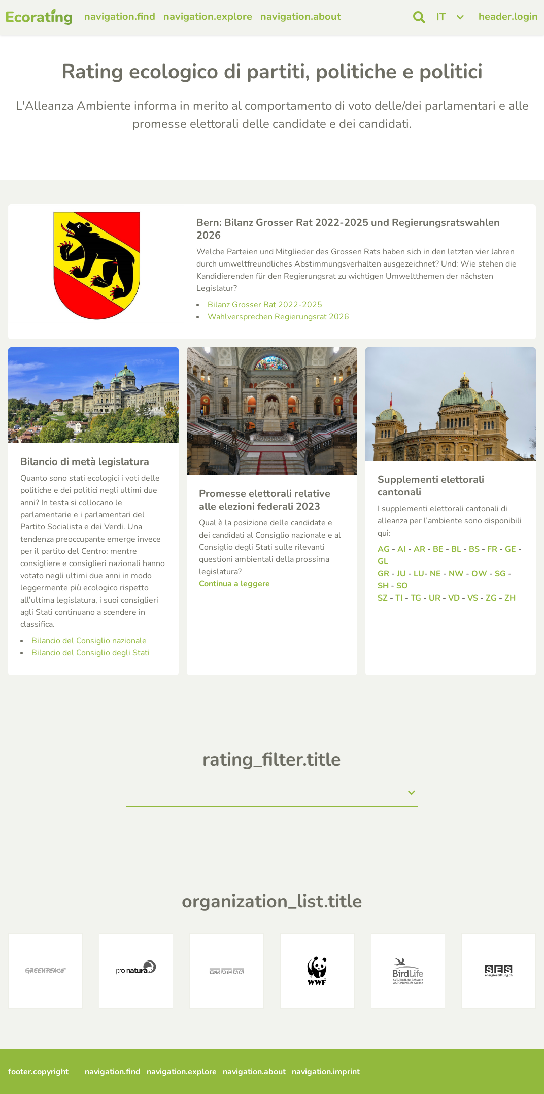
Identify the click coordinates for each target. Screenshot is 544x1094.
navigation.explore (207, 16)
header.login (508, 16)
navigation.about (300, 16)
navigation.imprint (326, 1071)
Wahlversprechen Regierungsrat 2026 (278, 316)
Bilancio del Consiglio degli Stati (90, 652)
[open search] (419, 17)
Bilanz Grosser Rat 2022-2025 (265, 304)
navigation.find (119, 16)
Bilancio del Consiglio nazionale (89, 640)
